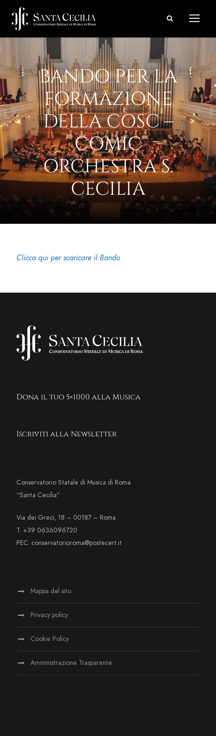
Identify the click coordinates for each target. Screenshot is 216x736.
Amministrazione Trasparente (71, 662)
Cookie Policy (49, 638)
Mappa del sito (50, 591)
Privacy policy (49, 615)
